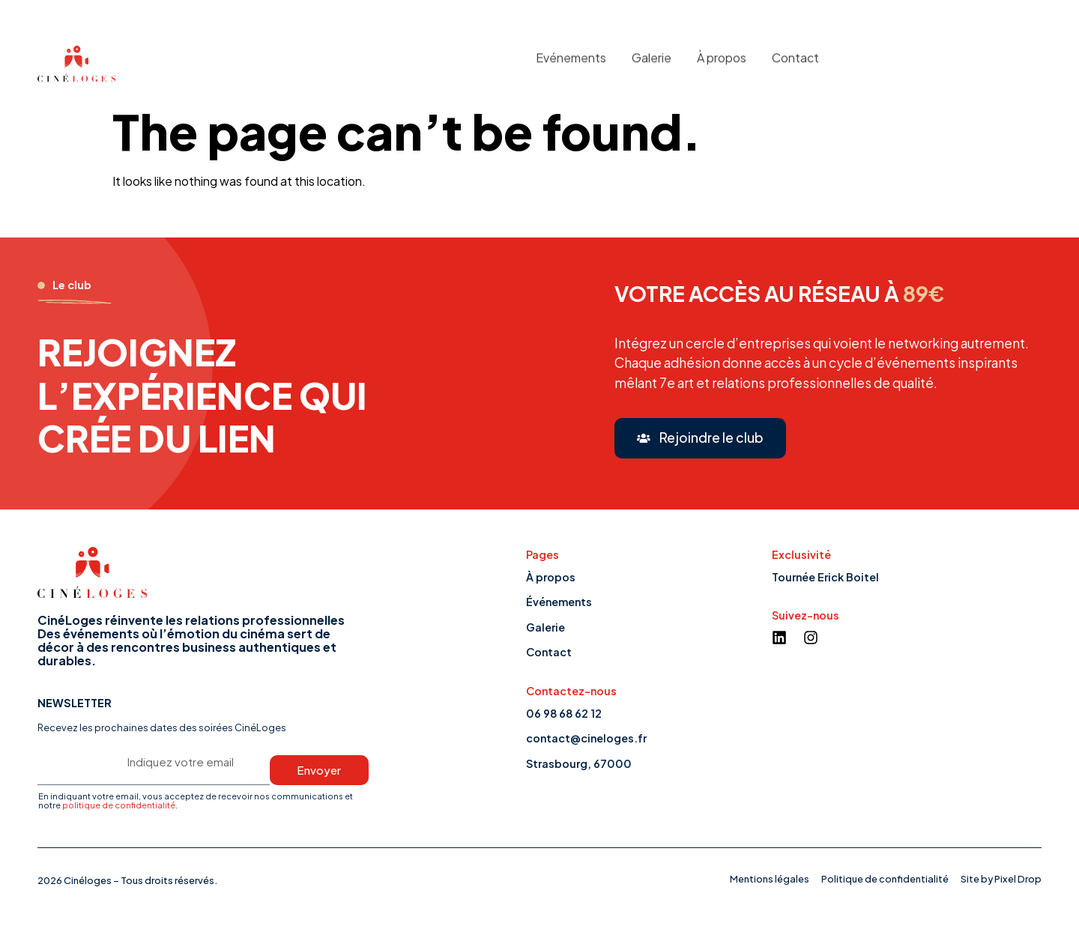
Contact (795, 52)
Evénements (571, 52)
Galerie (651, 52)
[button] (700, 438)
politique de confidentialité (118, 804)
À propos (721, 52)
